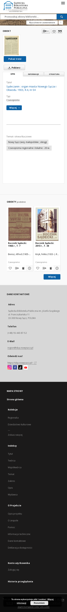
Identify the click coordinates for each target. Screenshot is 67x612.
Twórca (12, 460)
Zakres (11, 481)
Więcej (52, 276)
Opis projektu (15, 513)
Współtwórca (14, 467)
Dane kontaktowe (17, 540)
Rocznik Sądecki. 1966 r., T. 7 (17, 244)
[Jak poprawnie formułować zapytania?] (60, 22)
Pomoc (11, 527)
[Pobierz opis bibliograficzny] (16, 268)
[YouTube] (26, 367)
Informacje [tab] (33, 74)
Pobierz (13, 67)
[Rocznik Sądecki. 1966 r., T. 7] (20, 224)
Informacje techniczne (19, 534)
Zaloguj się (13, 569)
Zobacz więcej (15, 434)
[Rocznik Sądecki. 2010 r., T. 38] (47, 224)
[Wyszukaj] (62, 16)
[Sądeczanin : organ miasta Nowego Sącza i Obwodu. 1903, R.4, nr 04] (11, 45)
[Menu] (63, 3)
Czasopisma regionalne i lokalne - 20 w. (29, 148)
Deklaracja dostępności (20, 547)
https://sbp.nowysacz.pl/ (22, 362)
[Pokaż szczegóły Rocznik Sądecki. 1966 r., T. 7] (29, 268)
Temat (11, 474)
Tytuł (10, 453)
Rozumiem (39, 603)
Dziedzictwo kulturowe (19, 424)
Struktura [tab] (54, 74)
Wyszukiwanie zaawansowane (42, 22)
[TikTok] (20, 367)
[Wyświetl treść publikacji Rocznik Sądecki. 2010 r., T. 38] (50, 268)
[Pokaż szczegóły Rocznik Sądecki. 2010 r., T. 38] (56, 268)
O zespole (13, 520)
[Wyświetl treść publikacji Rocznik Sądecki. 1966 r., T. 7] (23, 268)
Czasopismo (13, 100)
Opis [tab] (13, 74)
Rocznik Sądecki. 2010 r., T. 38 (44, 244)
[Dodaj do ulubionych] (53, 31)
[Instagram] (10, 367)
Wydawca (13, 494)
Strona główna (15, 399)
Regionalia (13, 417)
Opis (10, 487)
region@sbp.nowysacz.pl (20, 347)
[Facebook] (15, 367)
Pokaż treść (14, 58)
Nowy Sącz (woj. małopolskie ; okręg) (27, 142)
